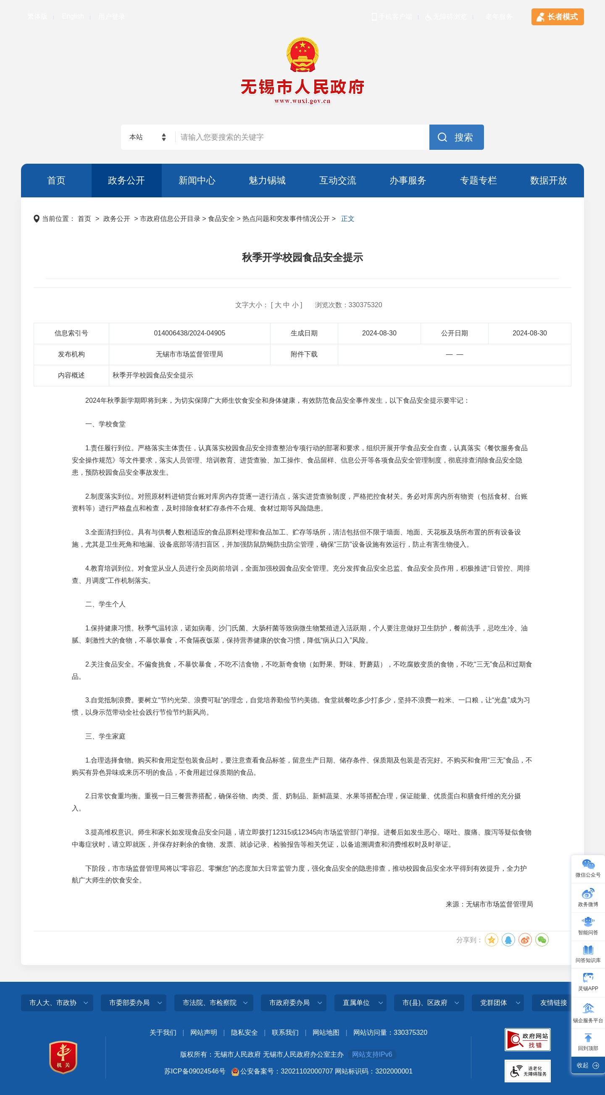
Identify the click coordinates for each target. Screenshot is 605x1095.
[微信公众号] (588, 869)
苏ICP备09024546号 (195, 1071)
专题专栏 (478, 180)
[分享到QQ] (508, 939)
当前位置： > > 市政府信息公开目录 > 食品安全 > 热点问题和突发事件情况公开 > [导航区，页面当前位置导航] (194, 219)
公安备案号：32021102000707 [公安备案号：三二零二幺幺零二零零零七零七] (286, 1071)
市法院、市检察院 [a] (210, 1002)
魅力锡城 (267, 180)
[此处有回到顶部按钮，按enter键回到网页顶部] (588, 1043)
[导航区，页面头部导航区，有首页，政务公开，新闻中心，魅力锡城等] (302, 180)
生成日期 (304, 333)
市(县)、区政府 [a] (424, 1002)
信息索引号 (71, 333)
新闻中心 (197, 180)
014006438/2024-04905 (189, 333)
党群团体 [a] (493, 1002)
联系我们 (285, 1032)
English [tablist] (73, 16)
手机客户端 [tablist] (395, 16)
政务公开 (126, 180)
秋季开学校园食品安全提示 (302, 257)
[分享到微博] (525, 939)
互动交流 (337, 180)
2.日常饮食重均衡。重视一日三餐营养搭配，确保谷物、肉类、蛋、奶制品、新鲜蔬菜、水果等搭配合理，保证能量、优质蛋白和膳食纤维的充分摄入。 (296, 802)
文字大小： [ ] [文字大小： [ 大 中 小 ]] (268, 304)
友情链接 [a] (553, 1002)
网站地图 (326, 1032)
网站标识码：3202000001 (374, 1071)
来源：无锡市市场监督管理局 (489, 904)
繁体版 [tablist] (37, 16)
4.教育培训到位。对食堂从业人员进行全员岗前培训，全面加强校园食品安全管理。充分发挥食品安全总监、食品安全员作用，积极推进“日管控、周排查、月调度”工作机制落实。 (301, 574)
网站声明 (203, 1032)
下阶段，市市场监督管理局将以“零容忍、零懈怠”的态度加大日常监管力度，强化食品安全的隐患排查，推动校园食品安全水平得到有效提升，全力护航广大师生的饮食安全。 (299, 874)
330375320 (365, 304)
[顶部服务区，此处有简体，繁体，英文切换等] (302, 12)
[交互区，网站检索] (302, 137)
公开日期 (454, 333)
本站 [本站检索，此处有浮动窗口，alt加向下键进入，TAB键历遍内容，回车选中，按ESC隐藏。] (136, 137)
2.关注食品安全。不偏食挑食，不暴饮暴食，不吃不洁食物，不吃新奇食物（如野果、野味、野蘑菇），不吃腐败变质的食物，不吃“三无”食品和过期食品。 (302, 670)
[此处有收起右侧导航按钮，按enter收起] (588, 1065)
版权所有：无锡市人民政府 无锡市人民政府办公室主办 (261, 1054)
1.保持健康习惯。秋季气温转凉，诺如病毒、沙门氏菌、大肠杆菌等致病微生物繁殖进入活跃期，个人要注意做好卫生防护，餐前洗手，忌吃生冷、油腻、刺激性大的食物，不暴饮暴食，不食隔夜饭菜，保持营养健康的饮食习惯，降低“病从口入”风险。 (300, 634)
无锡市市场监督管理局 (189, 354)
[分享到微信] (542, 939)
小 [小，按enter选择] (295, 304)
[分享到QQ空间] (491, 939)
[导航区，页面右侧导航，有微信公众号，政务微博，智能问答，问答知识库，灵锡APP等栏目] (588, 964)
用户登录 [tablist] (111, 16)
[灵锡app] (588, 983)
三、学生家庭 (99, 736)
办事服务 (407, 180)
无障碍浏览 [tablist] (450, 16)
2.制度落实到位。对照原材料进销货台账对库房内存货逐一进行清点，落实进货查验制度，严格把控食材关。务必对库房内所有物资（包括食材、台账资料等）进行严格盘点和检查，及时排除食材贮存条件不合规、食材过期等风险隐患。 (300, 502)
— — (454, 354)
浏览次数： (332, 304)
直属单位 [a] (356, 1002)
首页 (56, 180)
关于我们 (163, 1032)
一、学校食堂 (99, 424)
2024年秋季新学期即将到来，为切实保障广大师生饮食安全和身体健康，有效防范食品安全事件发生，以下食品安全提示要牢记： (271, 400)
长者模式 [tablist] (562, 17)
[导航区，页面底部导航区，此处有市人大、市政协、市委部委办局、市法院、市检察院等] (302, 1006)
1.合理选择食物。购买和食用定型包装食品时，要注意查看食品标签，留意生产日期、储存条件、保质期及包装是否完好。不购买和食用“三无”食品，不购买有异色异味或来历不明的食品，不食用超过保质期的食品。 (302, 766)
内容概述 (71, 375)
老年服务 (499, 16)
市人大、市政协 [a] (52, 1002)
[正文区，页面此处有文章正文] (302, 581)
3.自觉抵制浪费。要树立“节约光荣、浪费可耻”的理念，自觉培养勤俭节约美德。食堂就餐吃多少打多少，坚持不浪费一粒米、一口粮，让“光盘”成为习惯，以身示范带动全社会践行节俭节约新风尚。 (301, 706)
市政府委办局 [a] (289, 1002)
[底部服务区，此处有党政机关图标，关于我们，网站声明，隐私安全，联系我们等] (302, 1059)
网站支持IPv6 (372, 1054)
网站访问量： (373, 1032)
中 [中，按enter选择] (286, 304)
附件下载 (304, 354)
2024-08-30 (379, 333)
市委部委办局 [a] (129, 1002)
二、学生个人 (99, 604)
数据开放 (548, 180)
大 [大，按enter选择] (278, 304)
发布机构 (71, 354)
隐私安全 (244, 1032)
